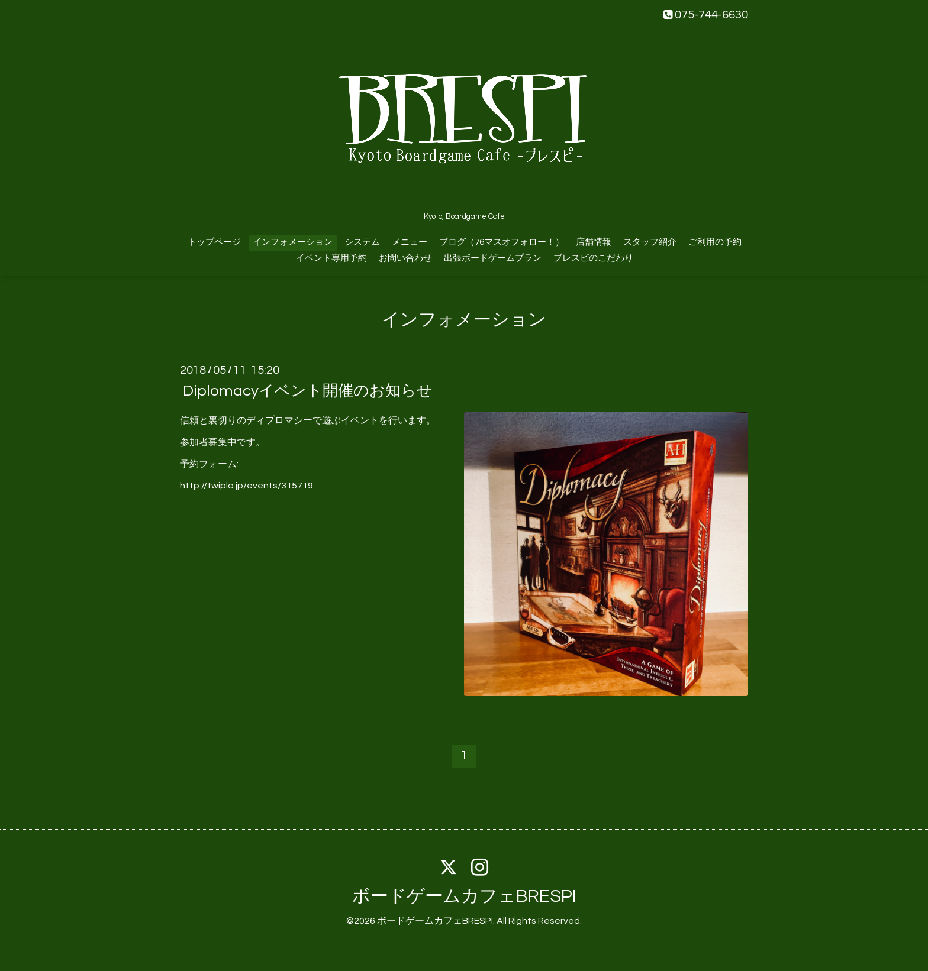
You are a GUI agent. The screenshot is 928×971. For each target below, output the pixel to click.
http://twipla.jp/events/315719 (246, 485)
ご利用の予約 (715, 242)
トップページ (214, 242)
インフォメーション (293, 242)
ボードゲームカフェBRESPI (464, 896)
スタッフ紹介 (649, 242)
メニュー (409, 242)
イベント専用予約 (331, 258)
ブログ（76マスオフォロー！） (501, 242)
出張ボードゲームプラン (493, 258)
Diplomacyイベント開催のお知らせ (308, 391)
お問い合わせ (405, 258)
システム (362, 242)
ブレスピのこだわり (593, 258)
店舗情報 (593, 242)
